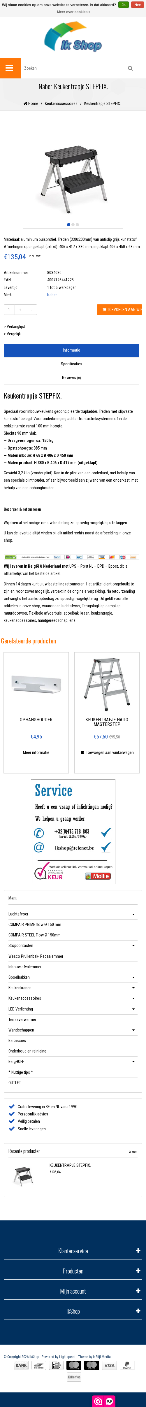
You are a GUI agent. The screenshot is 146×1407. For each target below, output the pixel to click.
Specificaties (71, 364)
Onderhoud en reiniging (27, 1051)
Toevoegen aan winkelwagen (122, 309)
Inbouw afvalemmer (24, 966)
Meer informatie (36, 752)
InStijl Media (102, 1357)
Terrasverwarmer (22, 1019)
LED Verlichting (20, 1009)
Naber (52, 294)
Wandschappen (21, 1030)
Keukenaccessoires (61, 103)
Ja (123, 5)
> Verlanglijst (14, 326)
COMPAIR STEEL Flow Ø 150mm (34, 935)
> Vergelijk (12, 333)
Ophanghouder (36, 719)
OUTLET (14, 1082)
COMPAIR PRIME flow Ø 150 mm (34, 924)
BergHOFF (16, 1061)
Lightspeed (67, 1357)
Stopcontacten (20, 945)
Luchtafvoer (18, 914)
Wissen (133, 1151)
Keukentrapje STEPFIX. (102, 103)
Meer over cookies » (74, 12)
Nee (137, 5)
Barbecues (17, 1040)
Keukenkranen (19, 987)
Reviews (71, 377)
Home (31, 103)
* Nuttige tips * (20, 1072)
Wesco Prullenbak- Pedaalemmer (35, 956)
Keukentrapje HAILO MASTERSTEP (106, 722)
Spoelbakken (19, 977)
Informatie (71, 350)
